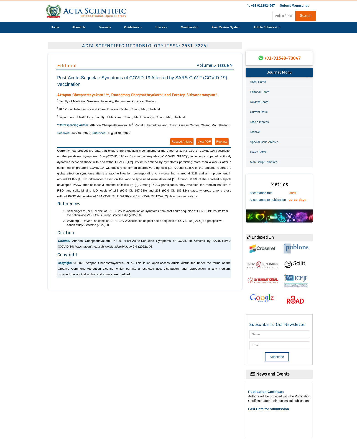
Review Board (259, 102)
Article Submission (266, 27)
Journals (105, 27)
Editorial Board (259, 92)
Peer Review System (226, 27)
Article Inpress (259, 122)
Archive (255, 132)
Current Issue (259, 112)
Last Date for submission (268, 409)
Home (55, 27)
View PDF (204, 141)
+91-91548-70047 (283, 58)
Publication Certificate (266, 392)
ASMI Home (258, 82)
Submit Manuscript (294, 5)
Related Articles (182, 141)
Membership (189, 27)
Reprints (221, 141)
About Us (78, 27)
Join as (161, 27)
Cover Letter (258, 152)
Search (305, 16)
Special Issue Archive (264, 142)
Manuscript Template (263, 162)
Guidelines (133, 27)
